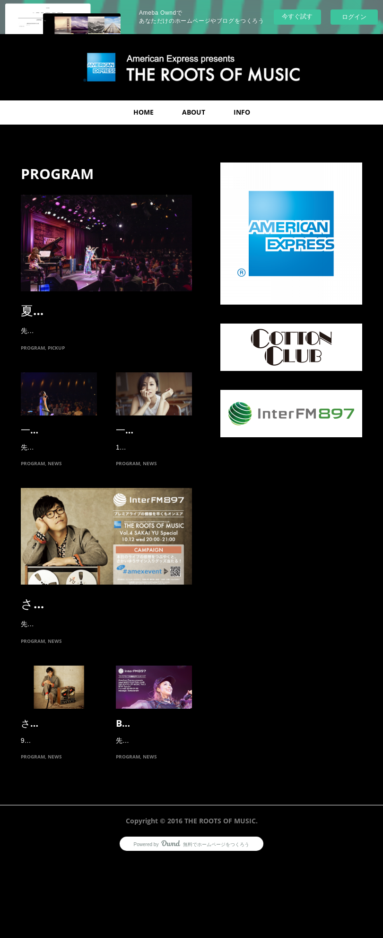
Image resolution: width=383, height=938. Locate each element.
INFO (242, 112)
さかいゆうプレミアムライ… (102, 642)
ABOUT (193, 112)
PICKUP (56, 359)
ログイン (354, 16)
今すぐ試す (297, 16)
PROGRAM (33, 359)
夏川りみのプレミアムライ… (102, 310)
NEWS (55, 502)
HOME (143, 112)
